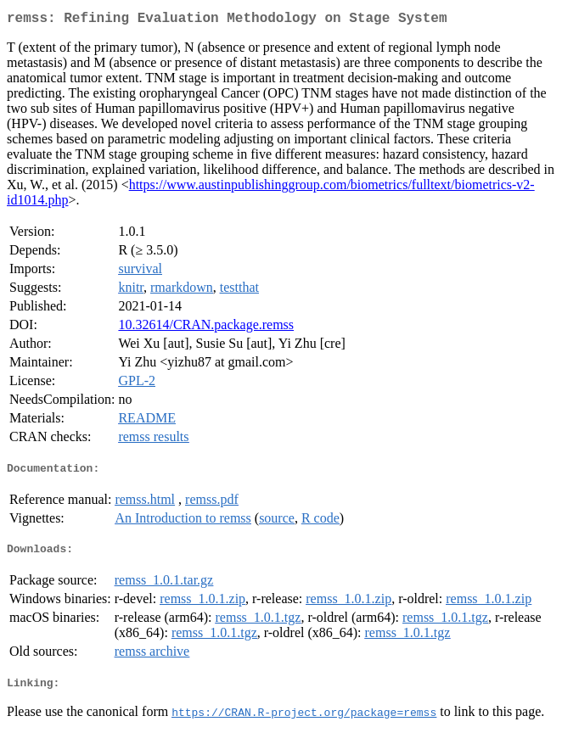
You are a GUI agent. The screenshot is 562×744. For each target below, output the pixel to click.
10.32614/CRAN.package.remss (206, 328)
